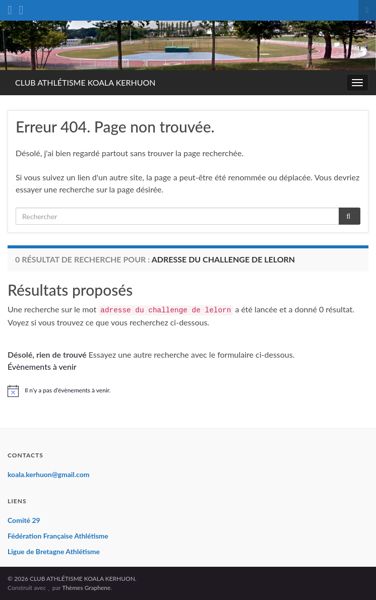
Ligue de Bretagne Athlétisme (54, 551)
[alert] (188, 391)
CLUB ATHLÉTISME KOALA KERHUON (85, 82)
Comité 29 (24, 520)
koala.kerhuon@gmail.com (49, 474)
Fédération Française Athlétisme (58, 535)
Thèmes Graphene (86, 587)
